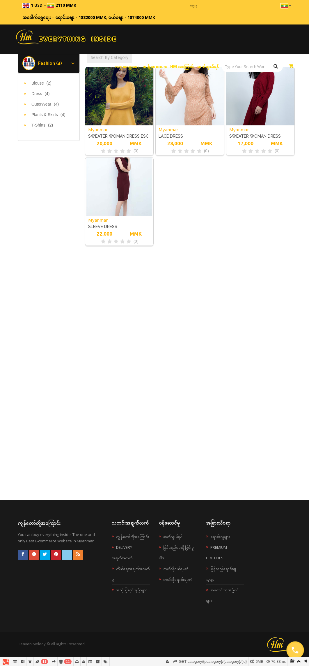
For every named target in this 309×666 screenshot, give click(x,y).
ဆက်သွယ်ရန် (208, 66)
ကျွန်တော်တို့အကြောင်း (132, 536)
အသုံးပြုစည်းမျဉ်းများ (131, 590)
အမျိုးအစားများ (155, 66)
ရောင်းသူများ (220, 536)
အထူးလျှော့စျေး (127, 66)
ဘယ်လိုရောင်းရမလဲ (178, 579)
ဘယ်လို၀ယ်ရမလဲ (176, 568)
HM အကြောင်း (182, 66)
